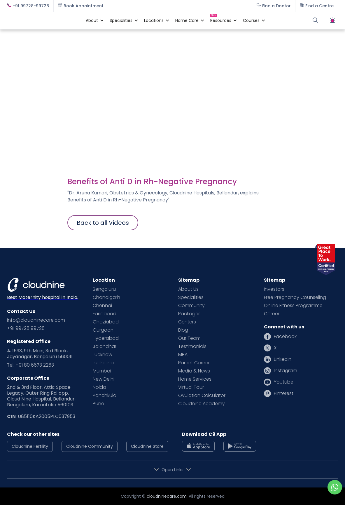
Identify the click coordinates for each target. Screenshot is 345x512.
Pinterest (283, 393)
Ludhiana (103, 362)
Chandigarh (106, 297)
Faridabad (104, 313)
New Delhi (103, 379)
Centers (187, 322)
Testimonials (192, 346)
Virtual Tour (191, 387)
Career (271, 313)
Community (191, 305)
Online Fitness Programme (293, 305)
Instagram (285, 370)
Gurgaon (103, 330)
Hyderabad (106, 338)
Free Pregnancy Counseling (295, 297)
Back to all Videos (103, 223)
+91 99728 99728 (26, 328)
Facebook (285, 336)
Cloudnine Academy (201, 403)
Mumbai (102, 371)
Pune (98, 403)
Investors (274, 289)
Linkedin (282, 359)
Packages (189, 313)
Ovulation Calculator (201, 395)
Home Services (194, 379)
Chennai (102, 305)
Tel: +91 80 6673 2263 (30, 365)
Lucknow (102, 354)
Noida (99, 387)
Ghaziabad (106, 322)
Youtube (283, 382)
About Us (188, 289)
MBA (183, 354)
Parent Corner (194, 362)
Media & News (194, 371)
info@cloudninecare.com (36, 320)
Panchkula (104, 395)
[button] (92, 20)
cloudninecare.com (167, 496)
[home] (43, 20)
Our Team (189, 338)
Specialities (191, 297)
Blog (183, 330)
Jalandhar (104, 346)
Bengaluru (104, 289)
